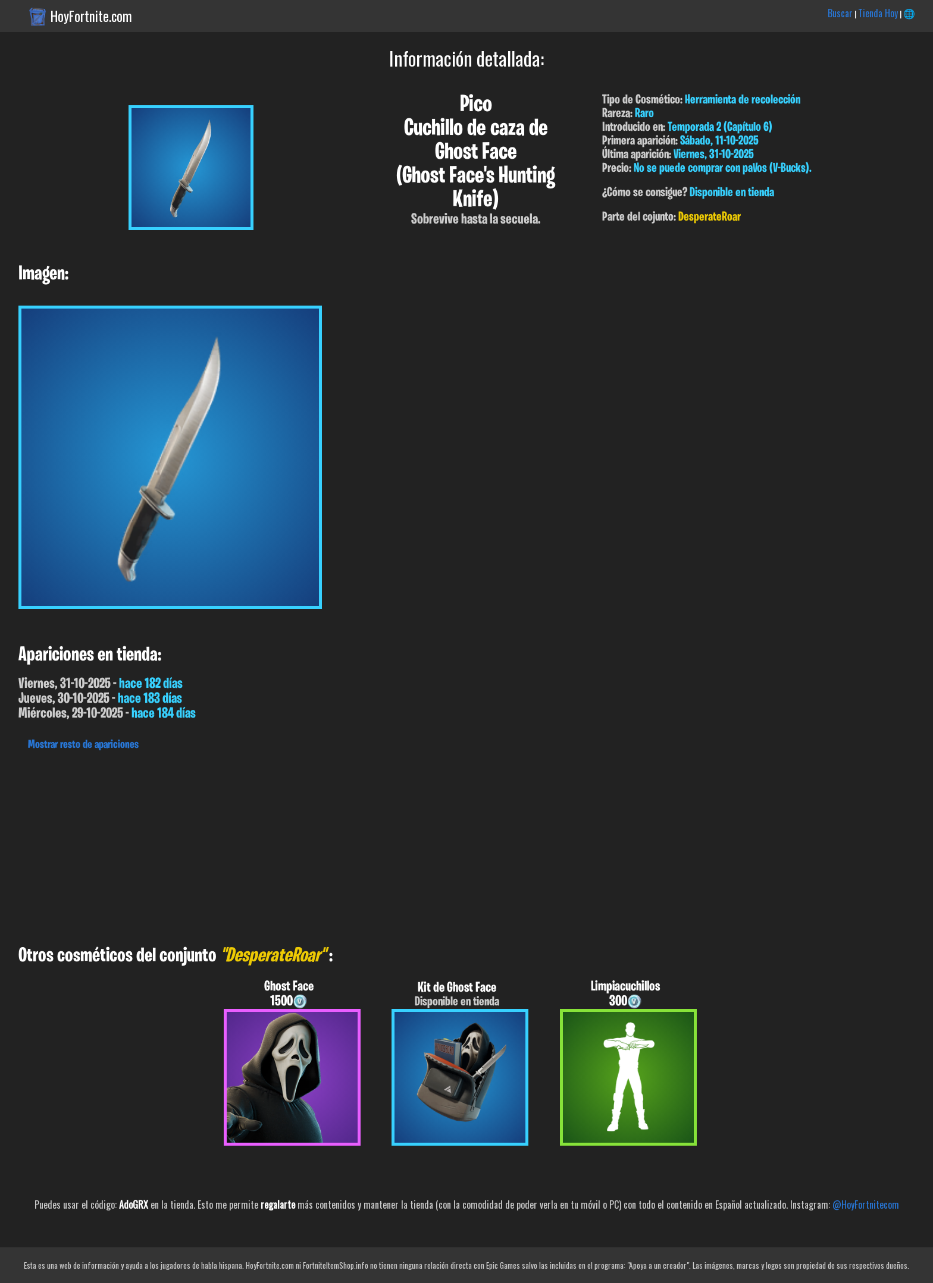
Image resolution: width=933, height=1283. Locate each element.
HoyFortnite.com (91, 16)
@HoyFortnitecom (865, 1204)
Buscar (840, 13)
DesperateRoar (709, 217)
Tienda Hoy (878, 13)
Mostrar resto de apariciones (83, 745)
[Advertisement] (357, 845)
